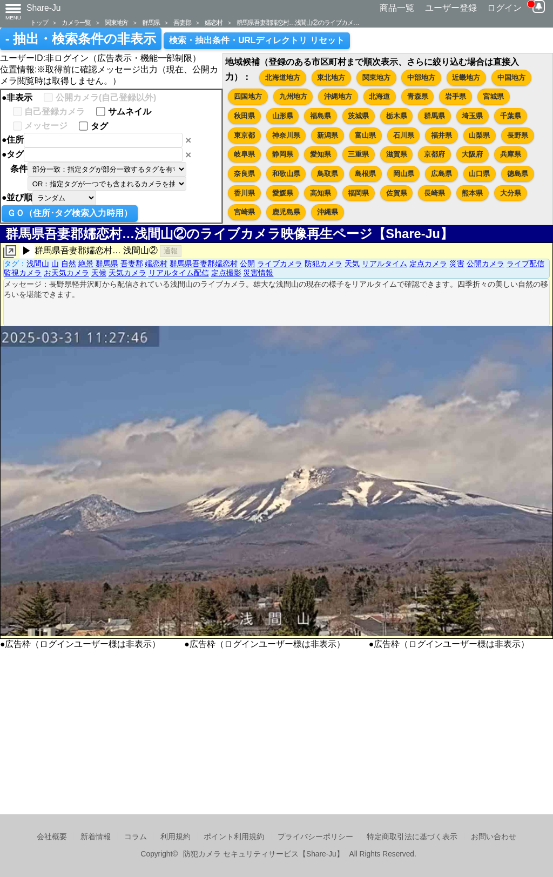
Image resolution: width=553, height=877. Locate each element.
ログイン (504, 7)
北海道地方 (282, 77)
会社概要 (52, 837)
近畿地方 (466, 77)
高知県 (320, 193)
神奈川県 (286, 135)
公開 (247, 263)
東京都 (244, 135)
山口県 (479, 174)
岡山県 (403, 174)
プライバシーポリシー (315, 837)
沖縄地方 (338, 96)
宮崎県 (244, 212)
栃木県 (396, 116)
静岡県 (282, 154)
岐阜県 (244, 154)
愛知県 (320, 154)
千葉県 (510, 116)
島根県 (365, 174)
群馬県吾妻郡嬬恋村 (204, 263)
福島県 (320, 116)
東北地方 (331, 77)
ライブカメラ (279, 263)
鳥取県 (327, 174)
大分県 (510, 193)
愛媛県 (282, 193)
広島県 (441, 174)
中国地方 (511, 77)
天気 (352, 263)
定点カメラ (428, 263)
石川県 (403, 135)
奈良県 (244, 174)
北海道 (379, 96)
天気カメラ (127, 272)
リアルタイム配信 (179, 272)
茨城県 (358, 116)
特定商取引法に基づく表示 (412, 837)
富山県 (365, 135)
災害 (456, 263)
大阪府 (472, 154)
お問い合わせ (493, 837)
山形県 (282, 116)
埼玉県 (472, 116)
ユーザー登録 (451, 7)
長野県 (517, 135)
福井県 (441, 135)
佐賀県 (396, 193)
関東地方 (116, 22)
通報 (171, 251)
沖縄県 (327, 212)
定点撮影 (226, 272)
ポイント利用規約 (234, 837)
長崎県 (434, 193)
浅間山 (37, 263)
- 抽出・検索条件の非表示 (80, 39)
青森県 (417, 96)
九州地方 (293, 96)
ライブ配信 (525, 263)
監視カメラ (23, 272)
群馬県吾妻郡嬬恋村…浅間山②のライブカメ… (298, 22)
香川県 (244, 193)
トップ (39, 22)
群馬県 (150, 22)
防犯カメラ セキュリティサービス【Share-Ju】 (263, 854)
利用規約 (175, 837)
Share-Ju (43, 7)
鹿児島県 (286, 212)
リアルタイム (384, 263)
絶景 (85, 263)
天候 (98, 272)
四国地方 (248, 96)
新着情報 (95, 837)
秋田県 (244, 116)
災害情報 (258, 272)
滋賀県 (396, 154)
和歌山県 (286, 174)
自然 (68, 263)
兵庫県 (510, 154)
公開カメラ (485, 263)
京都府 (434, 154)
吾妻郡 (182, 22)
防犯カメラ (323, 263)
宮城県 (493, 96)
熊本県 (472, 193)
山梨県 (479, 135)
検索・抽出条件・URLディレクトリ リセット (257, 40)
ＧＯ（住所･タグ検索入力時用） (69, 213)
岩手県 (455, 96)
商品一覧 (397, 7)
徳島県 (517, 174)
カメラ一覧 (76, 22)
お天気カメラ (66, 272)
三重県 (358, 154)
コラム (135, 837)
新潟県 (327, 135)
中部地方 (421, 77)
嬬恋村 (213, 22)
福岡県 (358, 193)
